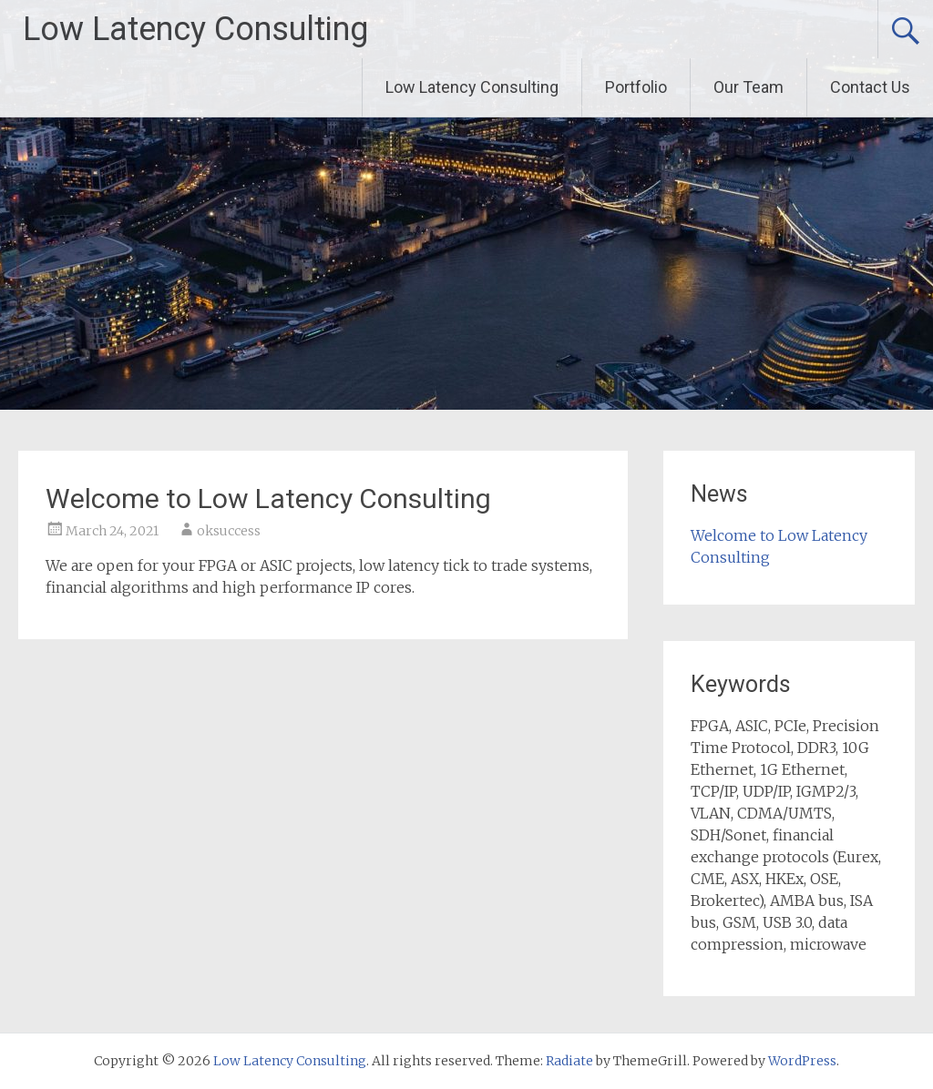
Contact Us (870, 87)
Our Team (748, 87)
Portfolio (636, 87)
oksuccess (229, 531)
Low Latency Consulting (195, 29)
